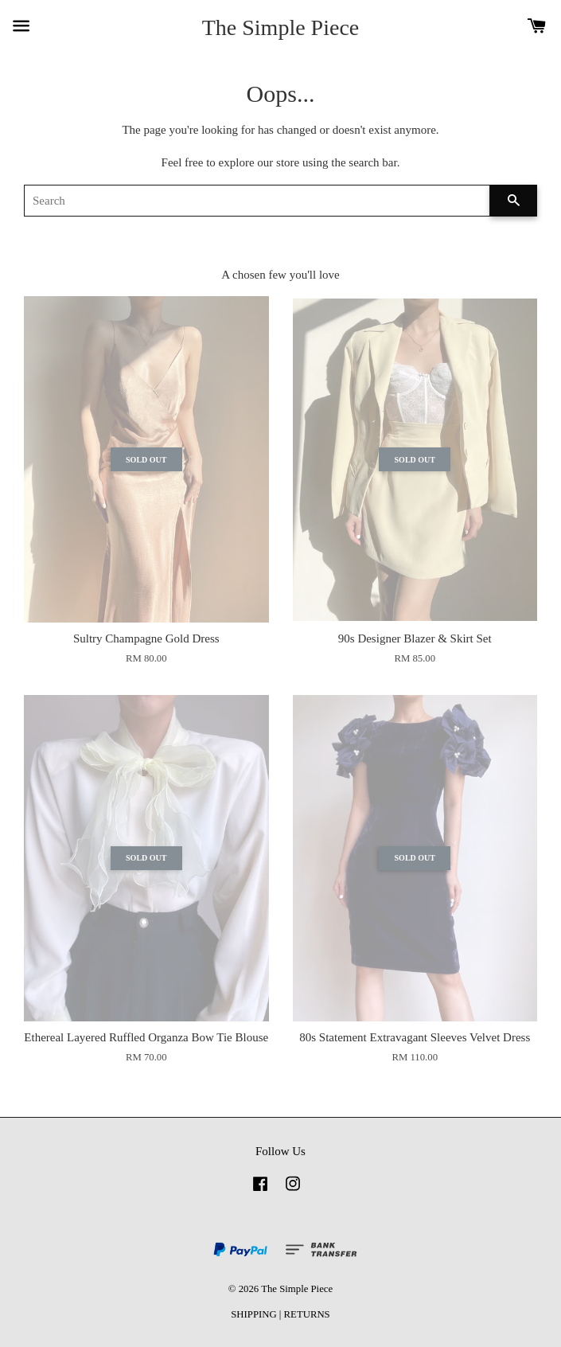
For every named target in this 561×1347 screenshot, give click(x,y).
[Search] (257, 201)
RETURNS (307, 1314)
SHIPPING (253, 1314)
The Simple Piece (281, 27)
